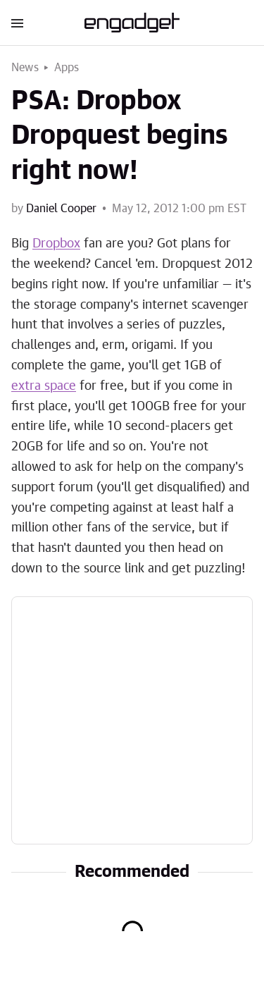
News (25, 67)
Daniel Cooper (61, 208)
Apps (67, 67)
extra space (43, 386)
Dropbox (56, 244)
